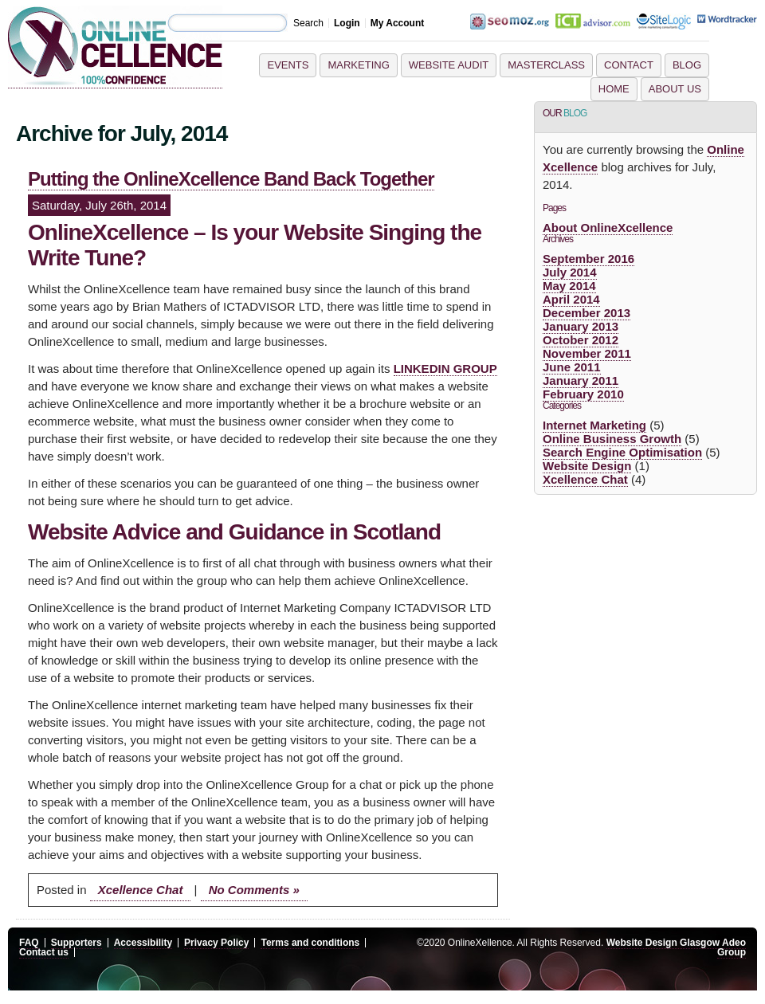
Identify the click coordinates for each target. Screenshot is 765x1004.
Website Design (587, 466)
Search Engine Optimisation (622, 452)
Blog (687, 65)
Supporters (76, 942)
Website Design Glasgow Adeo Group (676, 947)
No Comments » (254, 889)
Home (614, 89)
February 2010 (583, 394)
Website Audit (448, 65)
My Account (398, 23)
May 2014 (569, 285)
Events (287, 65)
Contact (628, 65)
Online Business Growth (612, 438)
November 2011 (587, 353)
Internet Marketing (594, 425)
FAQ (29, 942)
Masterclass (546, 65)
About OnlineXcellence (608, 227)
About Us (675, 89)
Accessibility (143, 942)
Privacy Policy (216, 942)
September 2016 (588, 258)
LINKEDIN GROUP (445, 368)
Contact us (44, 952)
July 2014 (570, 272)
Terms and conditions (310, 942)
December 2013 (586, 313)
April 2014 (571, 299)
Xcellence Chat (140, 889)
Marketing (358, 65)
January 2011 (580, 380)
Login (347, 23)
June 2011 (572, 367)
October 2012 (580, 340)
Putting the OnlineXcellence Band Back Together (231, 179)
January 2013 (580, 326)
